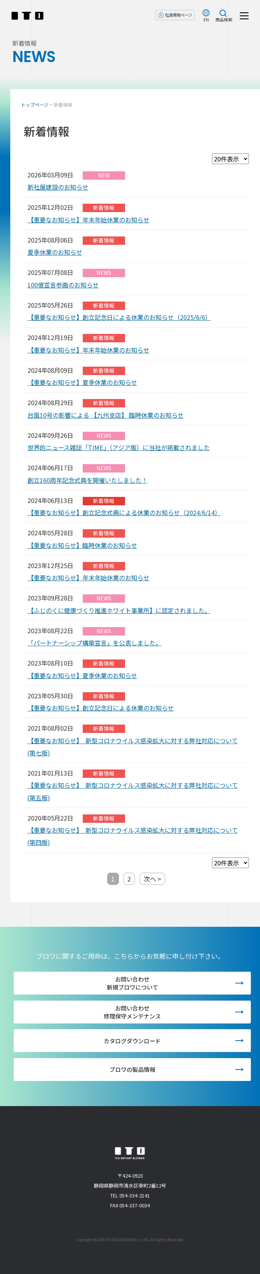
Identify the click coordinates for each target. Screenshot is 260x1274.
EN (206, 19)
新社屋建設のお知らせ (57, 187)
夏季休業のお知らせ (54, 252)
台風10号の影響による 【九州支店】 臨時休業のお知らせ (105, 415)
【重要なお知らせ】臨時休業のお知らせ (82, 545)
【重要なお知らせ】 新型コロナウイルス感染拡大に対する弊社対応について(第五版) (132, 791)
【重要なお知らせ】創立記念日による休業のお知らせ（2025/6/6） (119, 317)
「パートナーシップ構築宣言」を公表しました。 (94, 642)
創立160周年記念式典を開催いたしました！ (87, 480)
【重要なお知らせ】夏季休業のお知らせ (82, 382)
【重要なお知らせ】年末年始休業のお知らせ (88, 219)
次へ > (152, 878)
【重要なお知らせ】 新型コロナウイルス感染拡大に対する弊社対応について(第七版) (132, 746)
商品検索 (223, 19)
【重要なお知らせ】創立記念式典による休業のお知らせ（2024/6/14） (124, 512)
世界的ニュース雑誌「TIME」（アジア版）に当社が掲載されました (118, 447)
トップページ (34, 104)
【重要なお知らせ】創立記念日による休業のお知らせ (100, 707)
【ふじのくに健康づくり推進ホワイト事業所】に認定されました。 (118, 610)
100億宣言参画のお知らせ (63, 284)
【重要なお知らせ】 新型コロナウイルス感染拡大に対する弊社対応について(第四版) (132, 836)
